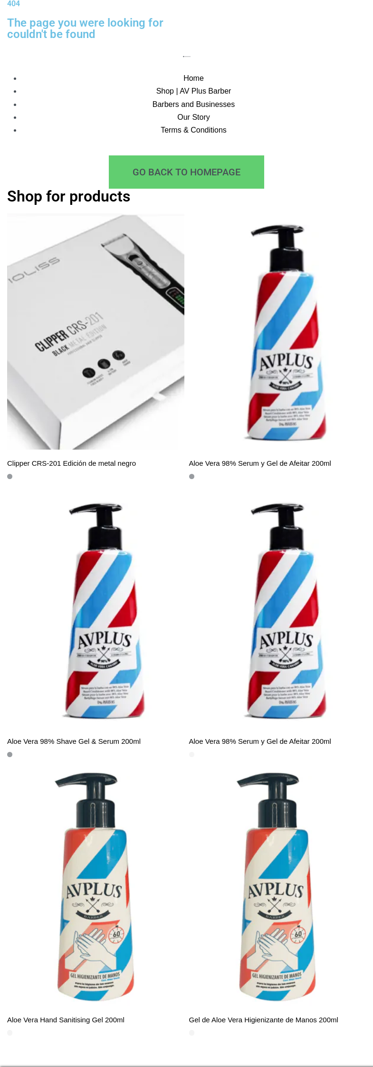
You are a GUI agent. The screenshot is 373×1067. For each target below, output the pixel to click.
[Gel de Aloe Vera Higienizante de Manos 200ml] (277, 888)
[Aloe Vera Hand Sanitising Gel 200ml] (95, 888)
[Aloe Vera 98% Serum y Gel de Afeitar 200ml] (277, 331)
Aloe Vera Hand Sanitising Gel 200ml (65, 1020)
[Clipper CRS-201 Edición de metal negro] (95, 331)
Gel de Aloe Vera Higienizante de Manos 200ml (263, 1020)
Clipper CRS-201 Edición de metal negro (71, 463)
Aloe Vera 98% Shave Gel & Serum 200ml (74, 741)
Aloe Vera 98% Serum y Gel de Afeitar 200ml (260, 463)
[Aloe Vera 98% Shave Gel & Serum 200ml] (95, 610)
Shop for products (68, 196)
